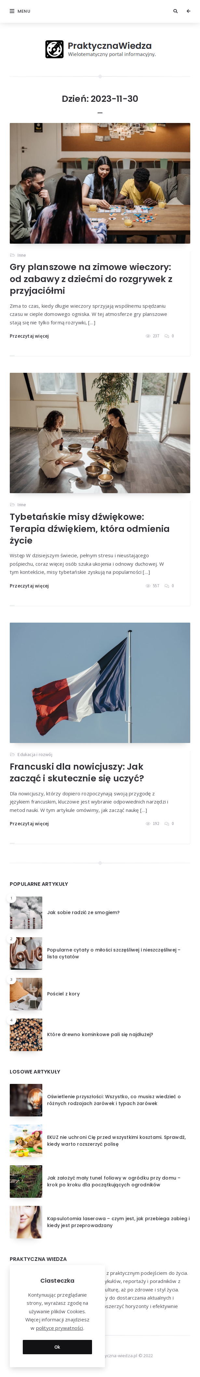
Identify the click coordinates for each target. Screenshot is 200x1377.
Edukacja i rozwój (35, 754)
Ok (57, 1347)
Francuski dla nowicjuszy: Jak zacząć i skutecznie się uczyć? (77, 772)
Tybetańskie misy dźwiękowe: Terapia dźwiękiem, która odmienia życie (90, 529)
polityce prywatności (59, 1328)
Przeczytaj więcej (29, 336)
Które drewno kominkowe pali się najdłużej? (100, 1034)
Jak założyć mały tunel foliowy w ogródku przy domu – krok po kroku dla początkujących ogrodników (113, 1181)
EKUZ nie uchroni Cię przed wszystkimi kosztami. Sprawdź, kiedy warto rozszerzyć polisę (116, 1140)
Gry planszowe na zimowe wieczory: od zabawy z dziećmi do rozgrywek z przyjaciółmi (91, 279)
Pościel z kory (63, 994)
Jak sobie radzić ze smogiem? (83, 912)
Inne (22, 255)
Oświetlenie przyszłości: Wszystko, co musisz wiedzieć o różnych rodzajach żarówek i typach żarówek (114, 1099)
